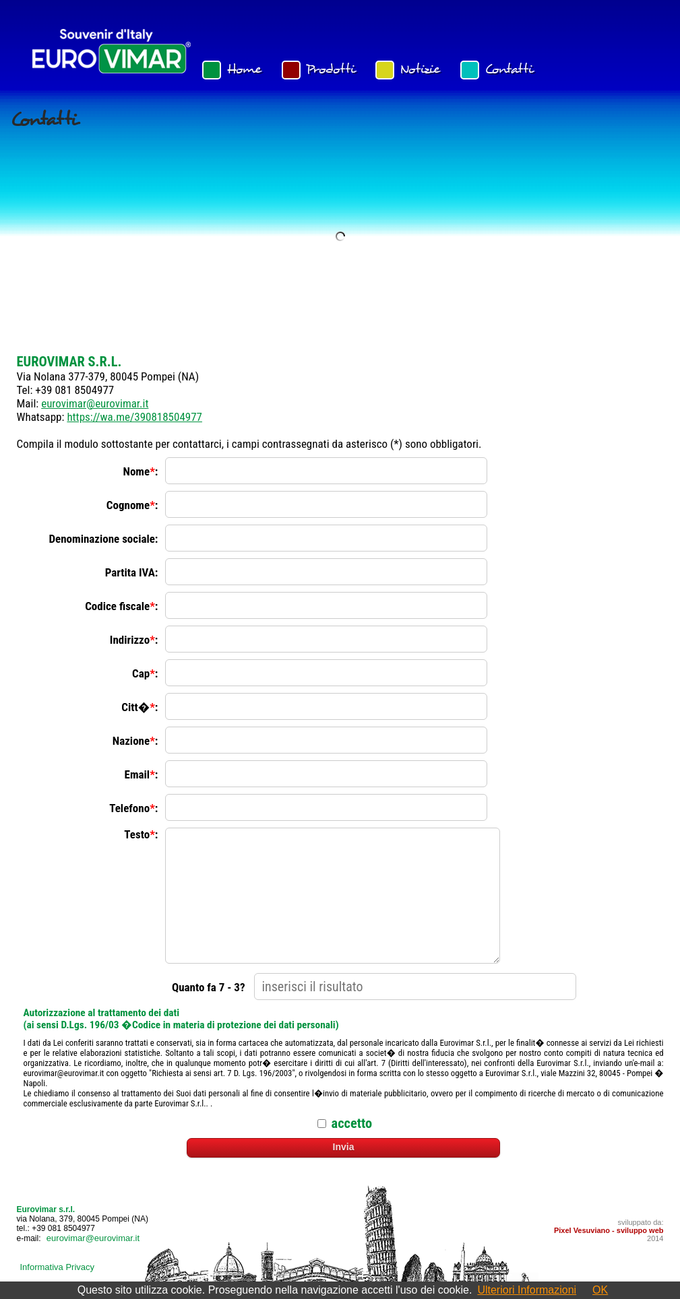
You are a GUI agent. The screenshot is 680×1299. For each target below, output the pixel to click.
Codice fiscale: (121, 606)
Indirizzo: (134, 639)
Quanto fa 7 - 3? (208, 987)
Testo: (141, 834)
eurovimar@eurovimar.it (94, 403)
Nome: (140, 471)
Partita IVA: (131, 572)
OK (600, 1290)
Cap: (145, 673)
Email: (141, 774)
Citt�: (139, 707)
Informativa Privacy (57, 1267)
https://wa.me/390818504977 (134, 417)
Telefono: (133, 808)
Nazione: (135, 740)
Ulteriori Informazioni (526, 1290)
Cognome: (132, 505)
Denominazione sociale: (103, 538)
